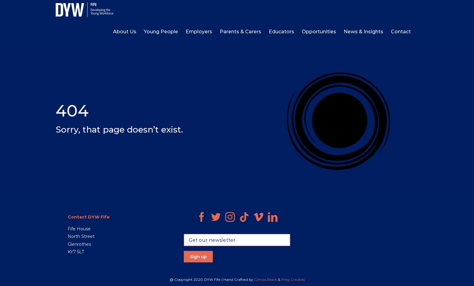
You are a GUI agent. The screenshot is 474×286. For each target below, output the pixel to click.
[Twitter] (216, 217)
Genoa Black (265, 279)
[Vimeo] (258, 217)
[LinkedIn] (273, 217)
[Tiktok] (244, 217)
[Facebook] (201, 217)
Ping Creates (293, 279)
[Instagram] (230, 217)
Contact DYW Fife (89, 217)
